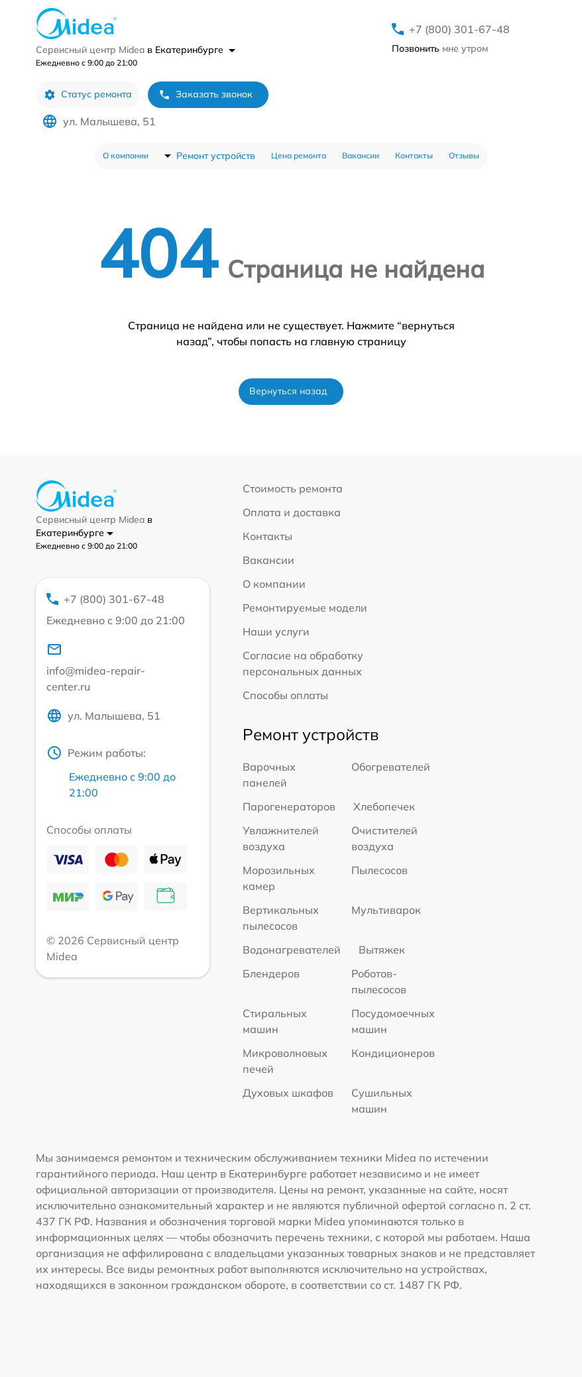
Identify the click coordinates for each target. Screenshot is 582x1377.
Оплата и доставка (292, 512)
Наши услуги (276, 631)
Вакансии (360, 155)
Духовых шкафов (288, 1092)
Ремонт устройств (215, 156)
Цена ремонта (298, 155)
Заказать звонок (205, 94)
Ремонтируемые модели (305, 607)
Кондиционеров (393, 1053)
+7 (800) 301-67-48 (459, 29)
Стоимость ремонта (293, 488)
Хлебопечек (384, 806)
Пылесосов (379, 870)
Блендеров (271, 973)
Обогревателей (390, 766)
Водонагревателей (292, 949)
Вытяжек (382, 949)
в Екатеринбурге (191, 50)
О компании (125, 155)
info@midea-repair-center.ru (95, 667)
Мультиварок (386, 909)
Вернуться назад (288, 391)
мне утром (440, 48)
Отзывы (464, 155)
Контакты (414, 155)
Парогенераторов (289, 806)
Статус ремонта (88, 94)
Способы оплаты (285, 695)
